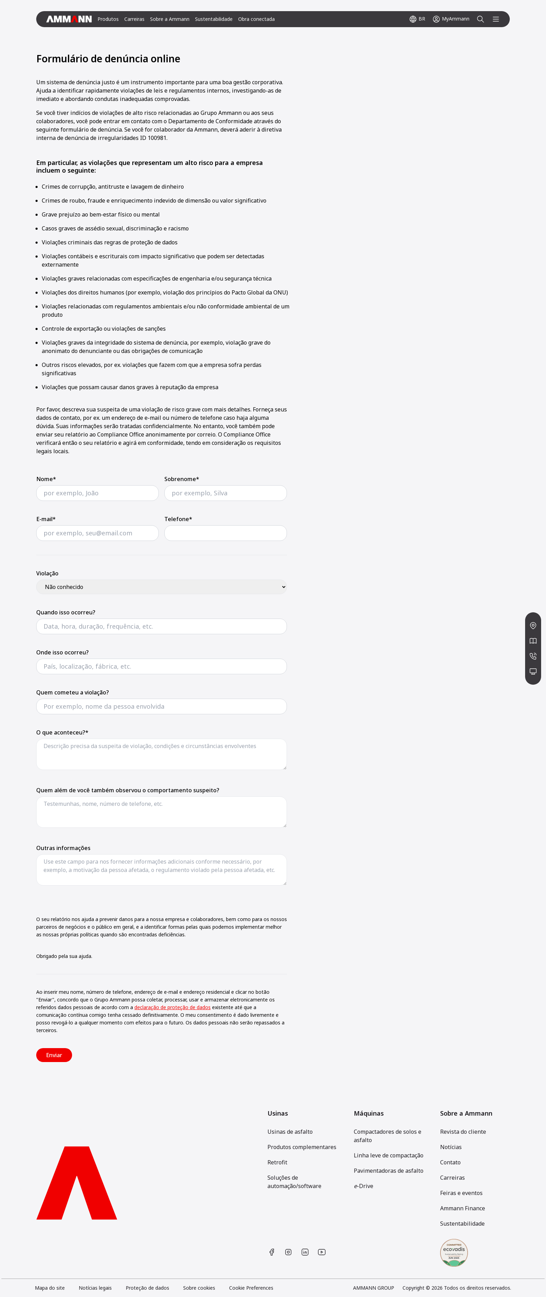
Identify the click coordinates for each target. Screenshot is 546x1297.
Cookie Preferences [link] (251, 1287)
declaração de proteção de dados (172, 1007)
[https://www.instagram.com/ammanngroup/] (288, 1252)
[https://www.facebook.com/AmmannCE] (271, 1252)
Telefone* (178, 519)
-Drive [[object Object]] (363, 1186)
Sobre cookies (199, 1287)
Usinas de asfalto (290, 1131)
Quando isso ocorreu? (65, 612)
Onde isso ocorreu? (62, 652)
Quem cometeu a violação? (72, 692)
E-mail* (46, 519)
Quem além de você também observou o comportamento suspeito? (127, 790)
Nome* (46, 479)
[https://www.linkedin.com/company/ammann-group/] (305, 1252)
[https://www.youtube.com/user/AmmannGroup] (322, 1252)
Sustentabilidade (214, 19)
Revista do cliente (463, 1131)
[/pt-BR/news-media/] (533, 641)
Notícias (451, 1147)
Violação (47, 573)
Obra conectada (256, 19)
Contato (450, 1162)
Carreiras (134, 19)
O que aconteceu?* (62, 732)
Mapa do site (50, 1287)
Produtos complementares (301, 1147)
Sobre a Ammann (169, 19)
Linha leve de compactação (388, 1155)
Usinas (277, 1113)
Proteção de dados (147, 1287)
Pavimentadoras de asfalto (388, 1170)
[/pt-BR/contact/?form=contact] (533, 656)
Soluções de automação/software (294, 1182)
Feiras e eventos (461, 1193)
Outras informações (63, 848)
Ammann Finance (462, 1208)
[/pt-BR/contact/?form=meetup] (533, 671)
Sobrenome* (181, 479)
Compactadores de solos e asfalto (387, 1136)
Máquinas (369, 1113)
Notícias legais (95, 1287)
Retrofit (277, 1162)
